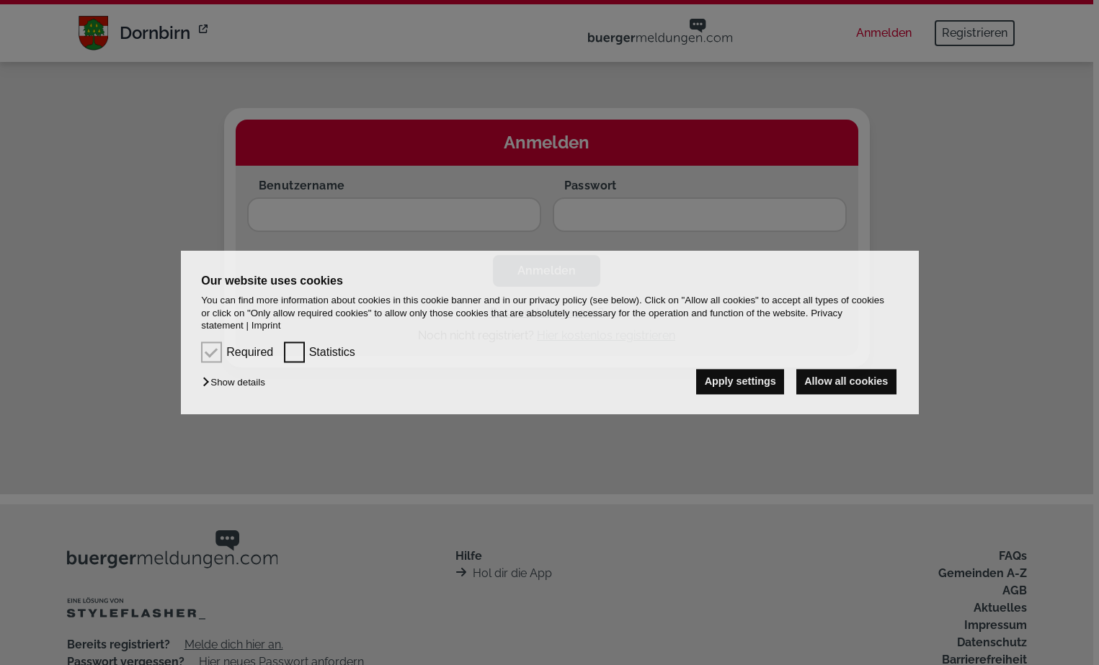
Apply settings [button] (740, 382)
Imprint (266, 325)
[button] (237, 383)
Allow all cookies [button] (846, 382)
